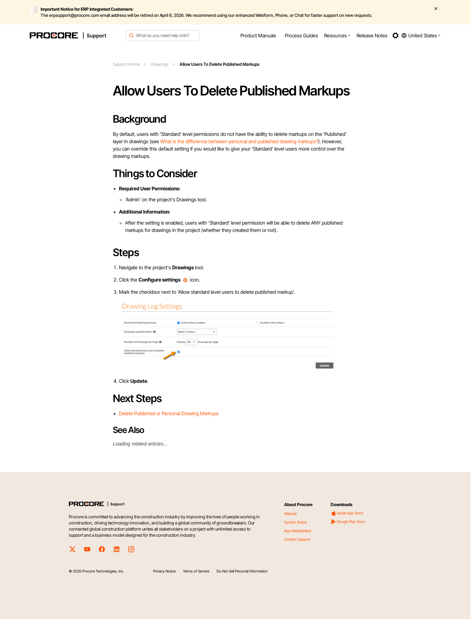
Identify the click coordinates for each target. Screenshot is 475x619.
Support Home (126, 64)
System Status (295, 522)
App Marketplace (297, 530)
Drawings (160, 64)
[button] (337, 35)
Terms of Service (196, 571)
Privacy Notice (164, 571)
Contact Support (297, 539)
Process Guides (301, 35)
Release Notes (372, 35)
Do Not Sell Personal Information (242, 571)
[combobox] (162, 35)
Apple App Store (347, 513)
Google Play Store (348, 522)
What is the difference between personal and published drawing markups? (239, 141)
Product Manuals (258, 35)
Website (290, 513)
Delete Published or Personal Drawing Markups (169, 413)
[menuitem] (258, 35)
